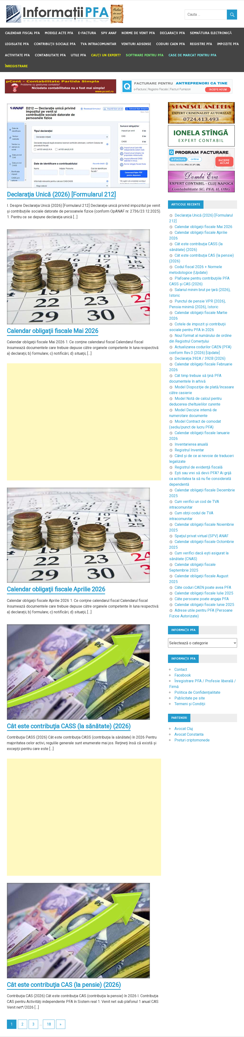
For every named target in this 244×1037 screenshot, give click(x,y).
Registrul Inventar (189, 450)
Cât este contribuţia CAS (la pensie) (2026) (65, 985)
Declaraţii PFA (172, 33)
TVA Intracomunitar (98, 44)
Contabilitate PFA (50, 55)
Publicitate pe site (189, 698)
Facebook (182, 675)
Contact (180, 669)
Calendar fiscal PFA (22, 33)
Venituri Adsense (136, 44)
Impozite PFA (228, 44)
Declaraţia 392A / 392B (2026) (200, 358)
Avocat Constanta (188, 734)
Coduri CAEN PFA (170, 44)
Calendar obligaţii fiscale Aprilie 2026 (57, 589)
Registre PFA (201, 44)
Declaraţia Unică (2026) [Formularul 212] (62, 194)
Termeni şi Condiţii (189, 704)
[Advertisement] (84, 422)
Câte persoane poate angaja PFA (202, 599)
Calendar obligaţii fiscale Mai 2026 (54, 331)
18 (49, 1025)
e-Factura (87, 33)
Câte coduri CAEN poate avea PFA (203, 587)
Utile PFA (78, 55)
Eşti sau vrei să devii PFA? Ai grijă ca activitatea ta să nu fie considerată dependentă (200, 479)
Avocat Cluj (183, 728)
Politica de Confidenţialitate (197, 692)
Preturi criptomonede (192, 740)
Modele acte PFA (59, 33)
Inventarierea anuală (191, 444)
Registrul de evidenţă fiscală (199, 467)
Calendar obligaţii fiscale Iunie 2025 (204, 604)
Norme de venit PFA (138, 33)
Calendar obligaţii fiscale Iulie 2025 (204, 593)
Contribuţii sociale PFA (55, 44)
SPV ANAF (109, 33)
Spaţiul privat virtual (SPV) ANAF (202, 536)
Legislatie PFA (17, 44)
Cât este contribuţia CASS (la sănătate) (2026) (70, 726)
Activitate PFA (17, 55)
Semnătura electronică (211, 33)
